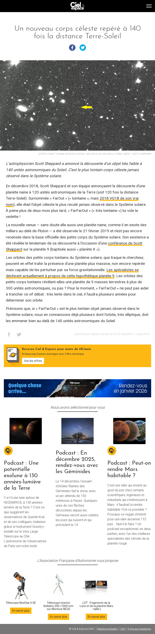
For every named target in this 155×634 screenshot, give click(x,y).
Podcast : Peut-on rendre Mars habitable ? (129, 469)
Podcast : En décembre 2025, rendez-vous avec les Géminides (77, 462)
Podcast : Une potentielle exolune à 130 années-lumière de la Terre (22, 475)
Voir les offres (33, 360)
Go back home (77, 6)
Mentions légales (107, 628)
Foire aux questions (139, 628)
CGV (122, 628)
